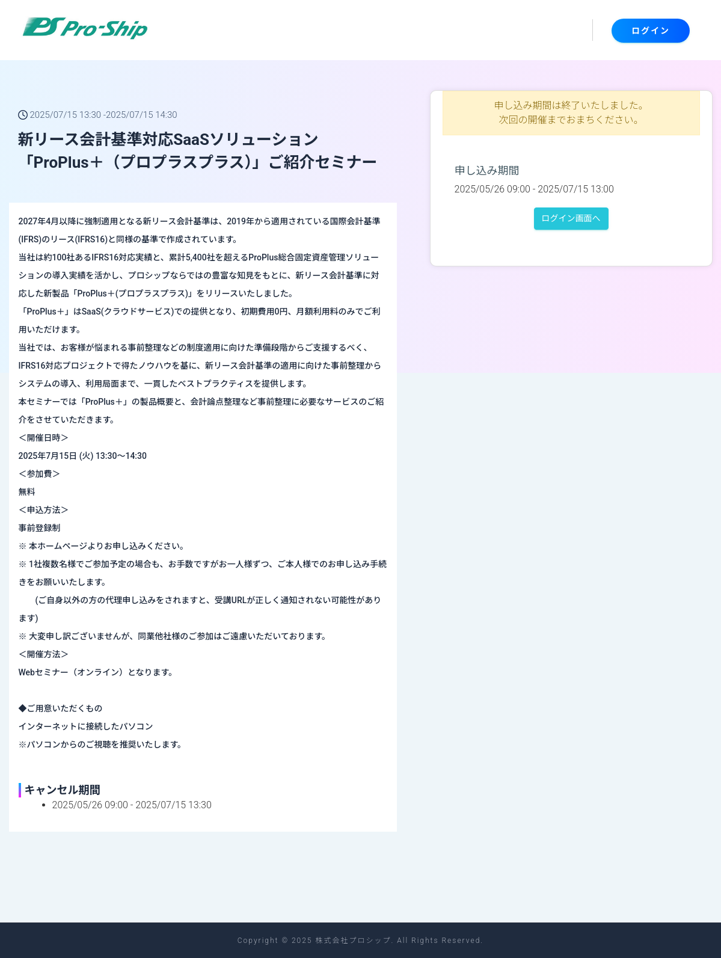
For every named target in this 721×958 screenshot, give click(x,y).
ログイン (650, 30)
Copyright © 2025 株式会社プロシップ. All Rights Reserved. (360, 940)
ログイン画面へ (571, 218)
